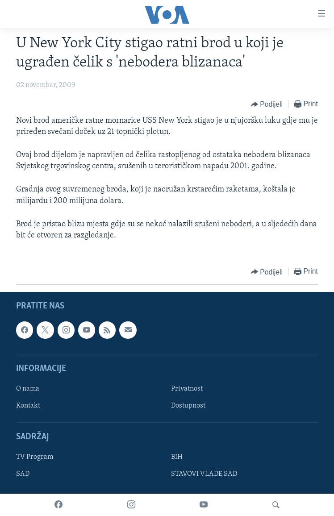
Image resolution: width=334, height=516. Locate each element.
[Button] (267, 104)
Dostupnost (188, 405)
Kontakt (28, 405)
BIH (177, 457)
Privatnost (187, 388)
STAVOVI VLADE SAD (204, 474)
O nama (27, 388)
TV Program (34, 457)
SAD (22, 474)
